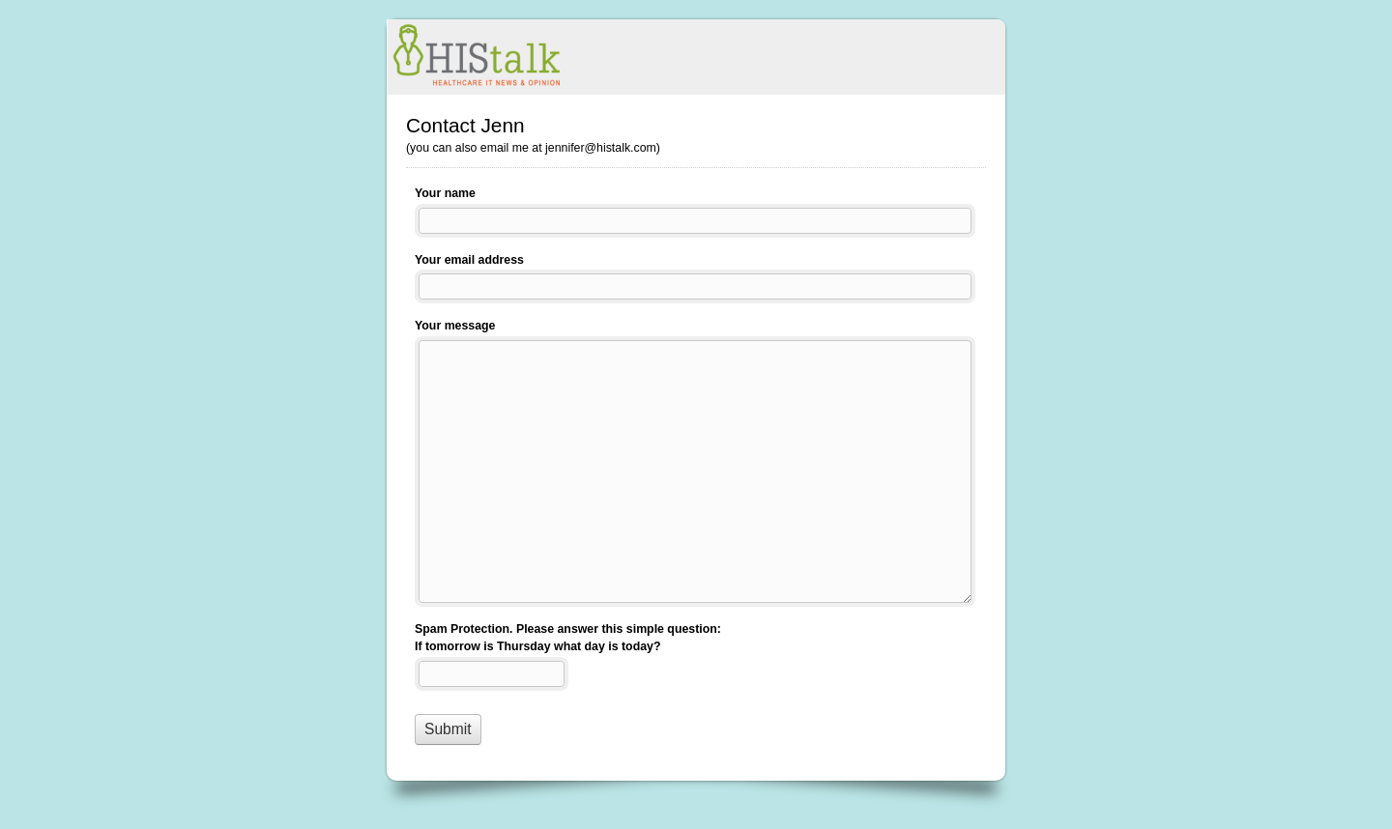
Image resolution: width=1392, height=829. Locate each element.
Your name (445, 193)
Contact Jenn (696, 57)
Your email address (469, 260)
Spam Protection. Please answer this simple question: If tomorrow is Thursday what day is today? (568, 638)
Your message (455, 325)
